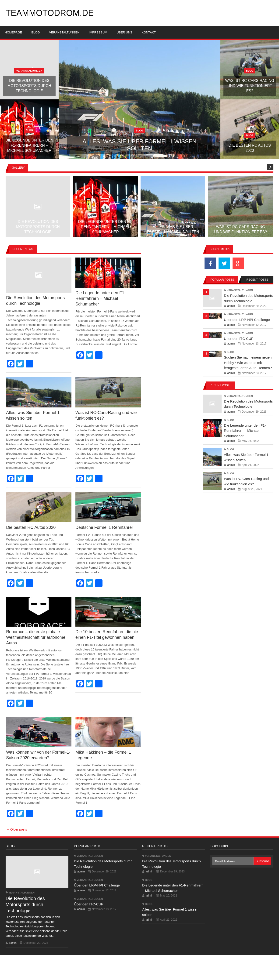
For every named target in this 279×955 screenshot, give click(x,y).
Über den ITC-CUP (239, 339)
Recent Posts (257, 279)
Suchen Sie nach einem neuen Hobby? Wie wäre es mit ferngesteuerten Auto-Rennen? (248, 362)
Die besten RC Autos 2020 (31, 527)
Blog (230, 352)
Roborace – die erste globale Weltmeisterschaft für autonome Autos (35, 637)
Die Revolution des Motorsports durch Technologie (25, 904)
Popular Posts (222, 279)
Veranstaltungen (240, 290)
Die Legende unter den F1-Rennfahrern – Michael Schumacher (100, 298)
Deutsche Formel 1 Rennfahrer (104, 527)
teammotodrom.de (50, 13)
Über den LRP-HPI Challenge (247, 320)
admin (231, 306)
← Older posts (16, 829)
